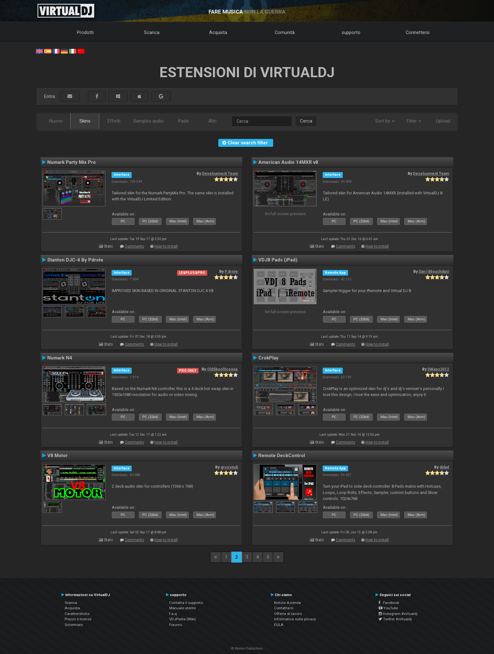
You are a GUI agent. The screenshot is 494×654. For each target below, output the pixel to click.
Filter (414, 121)
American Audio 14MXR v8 (288, 162)
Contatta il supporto (186, 602)
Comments (134, 246)
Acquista (218, 32)
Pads (183, 121)
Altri (212, 121)
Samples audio (148, 121)
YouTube (388, 608)
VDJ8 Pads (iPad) (277, 260)
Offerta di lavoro (288, 613)
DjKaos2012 (438, 369)
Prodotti (85, 32)
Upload (443, 121)
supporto (351, 32)
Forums (175, 624)
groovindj (229, 467)
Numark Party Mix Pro (71, 162)
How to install (166, 246)
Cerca (306, 121)
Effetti (113, 121)
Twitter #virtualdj (395, 619)
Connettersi (417, 32)
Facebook (389, 602)
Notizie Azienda (287, 602)
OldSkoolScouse (222, 369)
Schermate (74, 624)
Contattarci (283, 608)
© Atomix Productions (247, 648)
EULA (279, 624)
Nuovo (56, 121)
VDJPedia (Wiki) (182, 619)
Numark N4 (59, 358)
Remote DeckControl (281, 455)
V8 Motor (57, 455)
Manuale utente (182, 608)
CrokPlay (268, 358)
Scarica (151, 32)
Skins (84, 121)
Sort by (384, 121)
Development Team (220, 173)
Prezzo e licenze (78, 619)
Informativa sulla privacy (295, 619)
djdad (444, 467)
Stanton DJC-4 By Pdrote (75, 260)
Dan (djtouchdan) (434, 271)
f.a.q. (173, 613)
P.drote (231, 271)
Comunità (285, 32)
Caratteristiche (77, 613)
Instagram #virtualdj (398, 613)
